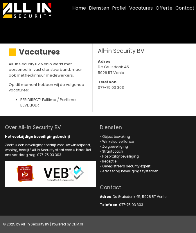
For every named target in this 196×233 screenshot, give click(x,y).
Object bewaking (116, 136)
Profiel (119, 8)
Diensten (99, 8)
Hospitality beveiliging (120, 156)
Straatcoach (112, 151)
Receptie (109, 161)
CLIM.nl (77, 224)
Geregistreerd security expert (126, 166)
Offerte (164, 8)
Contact (185, 8)
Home (79, 8)
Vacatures (141, 8)
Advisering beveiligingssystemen (130, 171)
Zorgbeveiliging (115, 146)
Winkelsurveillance (118, 141)
